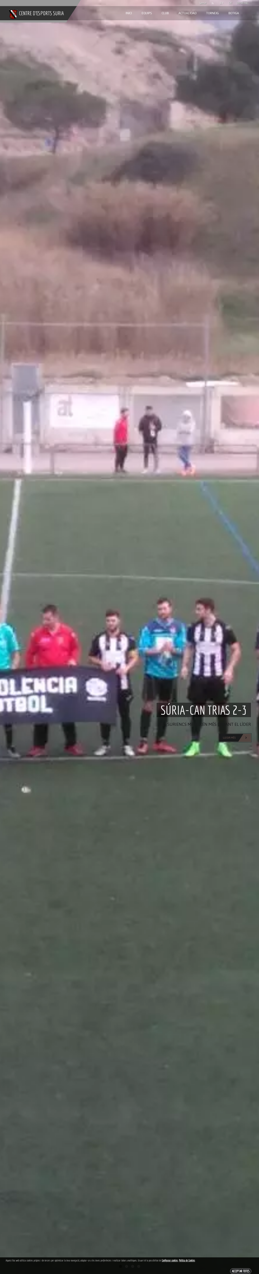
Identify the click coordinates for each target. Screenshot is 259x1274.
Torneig (212, 13)
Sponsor (202, 3)
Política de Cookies (187, 1260)
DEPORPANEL (239, 3)
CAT (230, 3)
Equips (147, 13)
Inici (129, 13)
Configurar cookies (170, 1260)
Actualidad (187, 13)
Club (165, 13)
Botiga (233, 13)
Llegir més (237, 738)
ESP (221, 3)
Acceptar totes (240, 1271)
